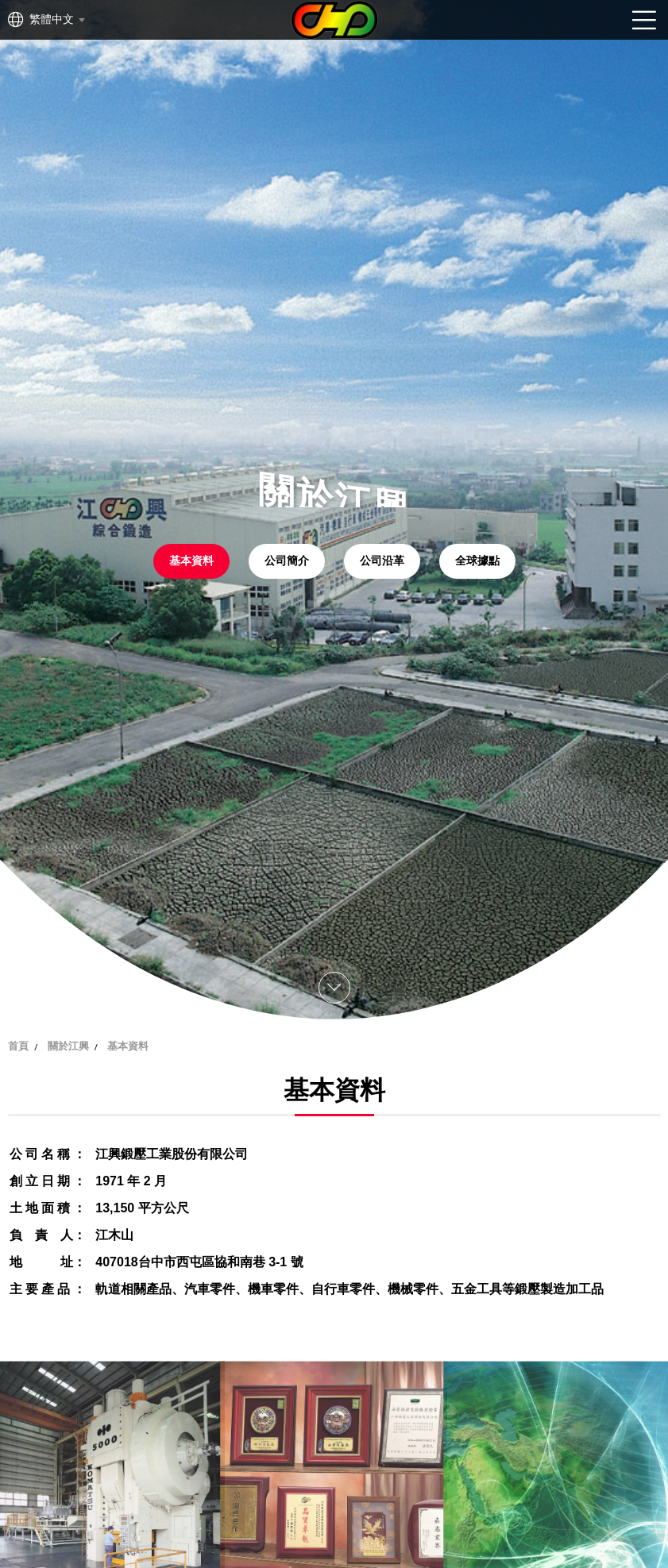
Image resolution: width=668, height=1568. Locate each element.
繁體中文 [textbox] (51, 19)
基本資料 (191, 561)
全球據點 (477, 561)
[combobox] (56, 20)
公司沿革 (382, 561)
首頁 (18, 1046)
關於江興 (68, 1046)
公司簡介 (286, 561)
